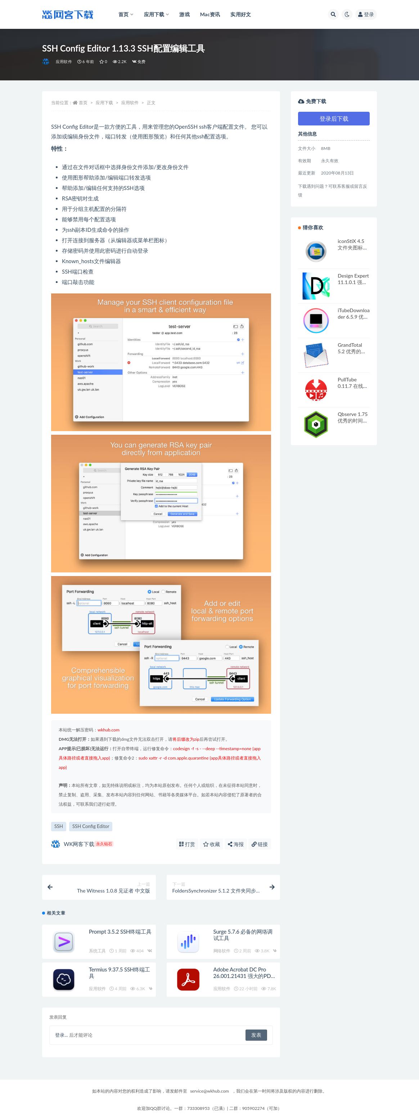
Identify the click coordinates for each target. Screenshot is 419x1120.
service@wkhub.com (209, 1091)
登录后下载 (334, 118)
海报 (236, 844)
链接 (260, 844)
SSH (58, 826)
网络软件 (221, 950)
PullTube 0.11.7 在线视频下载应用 (353, 385)
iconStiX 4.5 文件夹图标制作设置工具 (353, 247)
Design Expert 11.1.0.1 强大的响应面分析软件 (353, 285)
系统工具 (97, 950)
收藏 (211, 844)
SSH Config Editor (90, 826)
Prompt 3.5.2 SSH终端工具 (120, 931)
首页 (83, 102)
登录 (366, 14)
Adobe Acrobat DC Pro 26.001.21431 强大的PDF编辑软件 (243, 976)
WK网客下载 (82, 844)
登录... (61, 1035)
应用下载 (104, 102)
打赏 (187, 844)
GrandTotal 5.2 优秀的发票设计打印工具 (353, 354)
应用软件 (64, 61)
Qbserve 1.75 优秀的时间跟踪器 (353, 420)
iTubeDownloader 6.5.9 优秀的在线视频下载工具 (354, 320)
